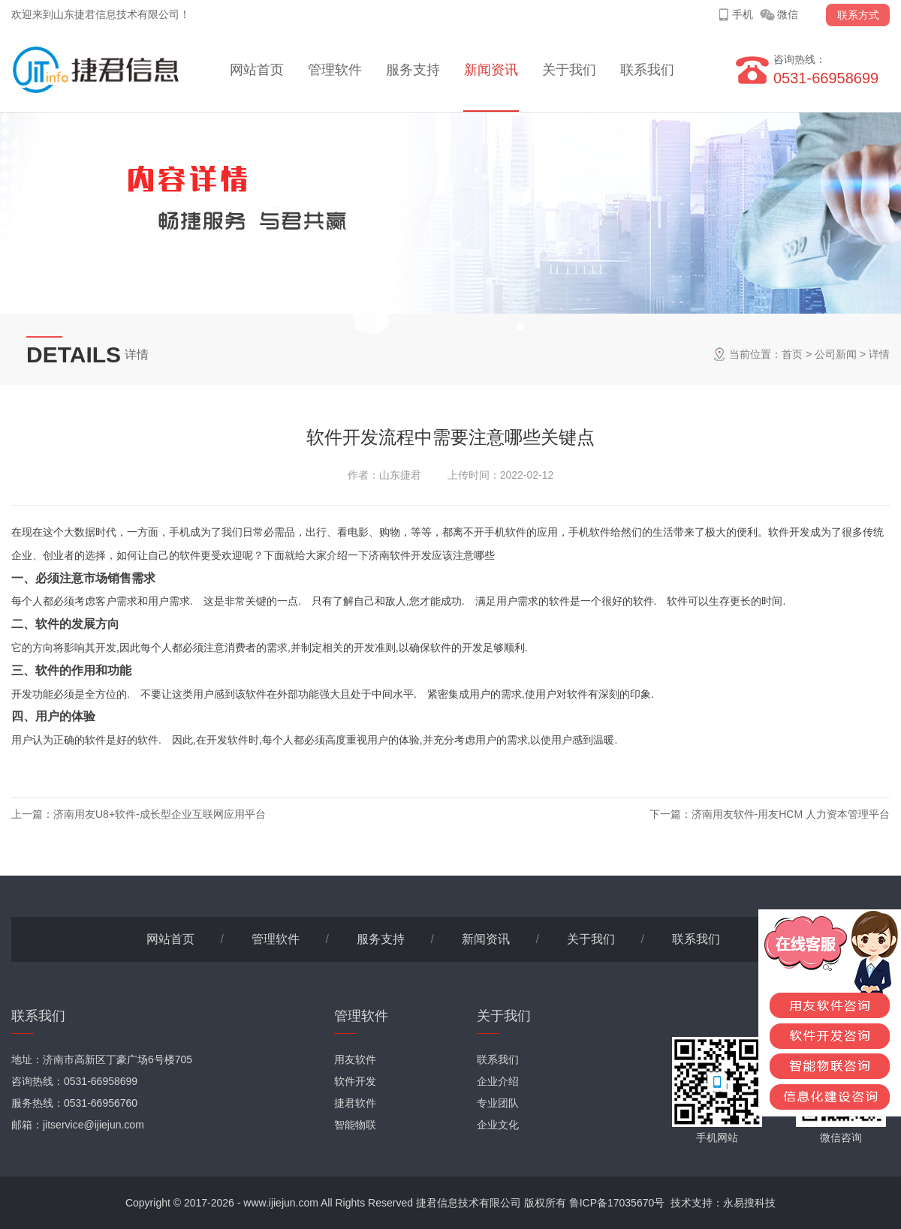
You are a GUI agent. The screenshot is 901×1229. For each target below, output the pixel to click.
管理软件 (335, 69)
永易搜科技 (749, 1203)
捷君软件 (355, 1103)
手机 (742, 14)
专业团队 (498, 1103)
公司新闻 (836, 354)
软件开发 (355, 1081)
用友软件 (355, 1059)
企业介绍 (498, 1081)
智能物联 (355, 1125)
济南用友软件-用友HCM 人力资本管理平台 (791, 814)
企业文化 (498, 1125)
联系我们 (647, 69)
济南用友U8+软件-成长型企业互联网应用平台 (159, 814)
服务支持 (413, 69)
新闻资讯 (491, 69)
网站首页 (257, 69)
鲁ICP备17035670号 (617, 1203)
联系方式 (858, 15)
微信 (787, 14)
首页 (792, 354)
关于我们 (569, 69)
